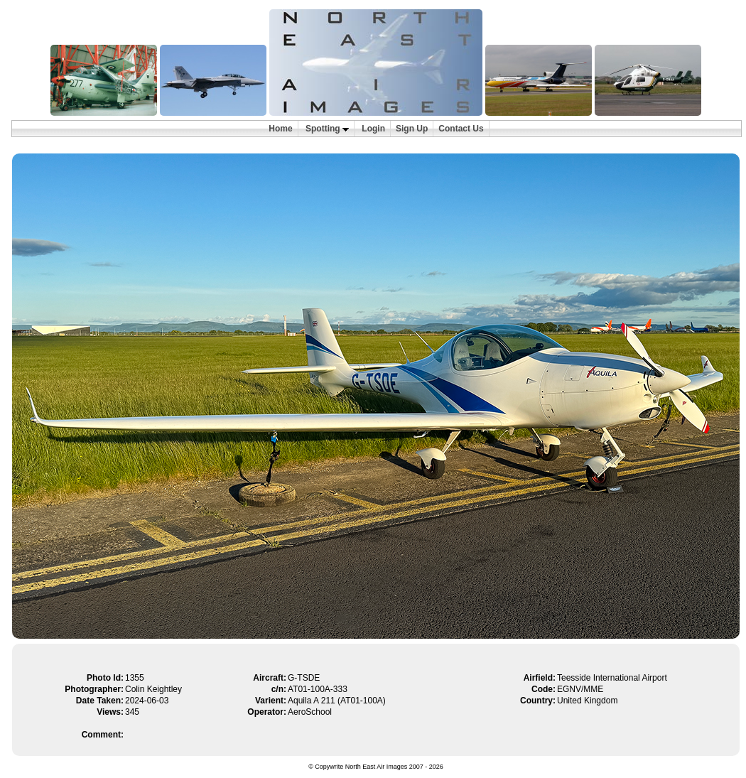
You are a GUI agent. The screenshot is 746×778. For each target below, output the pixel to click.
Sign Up (412, 129)
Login (373, 129)
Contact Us (460, 129)
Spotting (327, 129)
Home (280, 129)
